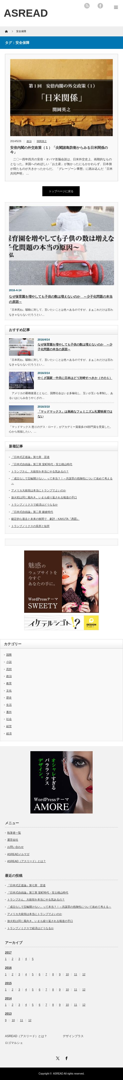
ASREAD (58, 1073)
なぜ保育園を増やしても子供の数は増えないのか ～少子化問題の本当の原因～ (75, 347)
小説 (9, 661)
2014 (8, 998)
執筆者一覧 (14, 832)
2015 (8, 983)
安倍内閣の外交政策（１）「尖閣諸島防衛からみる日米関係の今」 (59, 150)
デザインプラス (73, 1036)
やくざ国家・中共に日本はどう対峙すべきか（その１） (75, 378)
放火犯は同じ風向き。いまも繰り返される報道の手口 (44, 497)
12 (83, 974)
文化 (9, 690)
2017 (8, 952)
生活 (9, 704)
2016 (8, 968)
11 (75, 974)
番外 (9, 712)
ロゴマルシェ (14, 1043)
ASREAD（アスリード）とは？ (26, 861)
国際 (9, 654)
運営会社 (12, 839)
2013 (8, 1013)
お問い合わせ (15, 846)
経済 (9, 733)
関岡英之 (42, 141)
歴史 (9, 697)
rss (87, 5)
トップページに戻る (61, 191)
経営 (9, 726)
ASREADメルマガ (18, 854)
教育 (9, 683)
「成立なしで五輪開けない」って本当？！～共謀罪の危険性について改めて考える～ (59, 906)
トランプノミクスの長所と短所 (30, 526)
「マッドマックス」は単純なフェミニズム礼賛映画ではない (75, 414)
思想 (9, 669)
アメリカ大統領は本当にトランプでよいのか (38, 490)
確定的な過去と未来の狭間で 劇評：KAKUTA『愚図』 (45, 518)
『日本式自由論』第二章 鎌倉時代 (32, 511)
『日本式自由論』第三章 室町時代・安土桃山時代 (41, 464)
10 (67, 974)
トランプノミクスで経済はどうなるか (34, 504)
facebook (100, 5)
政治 (29, 141)
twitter (93, 5)
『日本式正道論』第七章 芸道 (30, 456)
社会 (9, 719)
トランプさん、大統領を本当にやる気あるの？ (40, 471)
